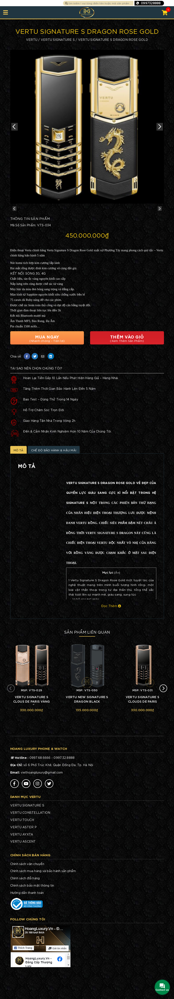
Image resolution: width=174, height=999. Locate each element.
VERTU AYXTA (21, 861)
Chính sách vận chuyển (27, 891)
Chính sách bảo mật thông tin (32, 912)
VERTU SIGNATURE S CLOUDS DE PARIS (142, 726)
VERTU (31, 39)
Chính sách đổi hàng (25, 905)
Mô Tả (19, 477)
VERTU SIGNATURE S (58, 39)
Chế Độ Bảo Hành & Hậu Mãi (59, 477)
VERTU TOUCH (22, 847)
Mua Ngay (47, 364)
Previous (14, 127)
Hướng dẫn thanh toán (27, 920)
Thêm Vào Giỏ (127, 364)
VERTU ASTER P (23, 854)
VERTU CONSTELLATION (30, 840)
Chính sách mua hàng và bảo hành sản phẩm (43, 898)
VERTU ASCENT (23, 868)
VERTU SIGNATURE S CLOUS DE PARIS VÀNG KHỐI (31, 727)
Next (159, 127)
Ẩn (117, 599)
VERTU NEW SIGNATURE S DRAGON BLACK (87, 726)
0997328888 (151, 3)
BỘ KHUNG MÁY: (86, 626)
